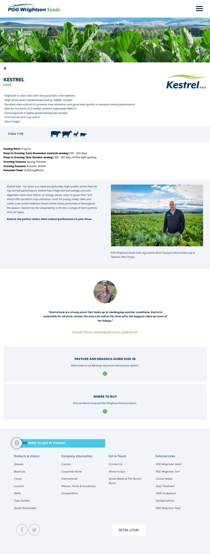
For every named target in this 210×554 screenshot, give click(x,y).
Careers (65, 464)
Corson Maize (164, 478)
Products (5, 68)
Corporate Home (71, 471)
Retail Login (129, 530)
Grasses (18, 464)
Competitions (69, 493)
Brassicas (19, 471)
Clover (18, 478)
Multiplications (165, 500)
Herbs (17, 493)
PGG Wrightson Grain (168, 464)
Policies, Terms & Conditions (78, 486)
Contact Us (115, 464)
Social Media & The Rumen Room (125, 481)
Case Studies (21, 500)
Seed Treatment (165, 486)
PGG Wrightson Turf (168, 471)
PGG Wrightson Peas (168, 508)
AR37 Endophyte (166, 493)
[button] (59, 443)
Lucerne (19, 486)
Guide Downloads (25, 508)
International (69, 478)
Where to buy (117, 471)
